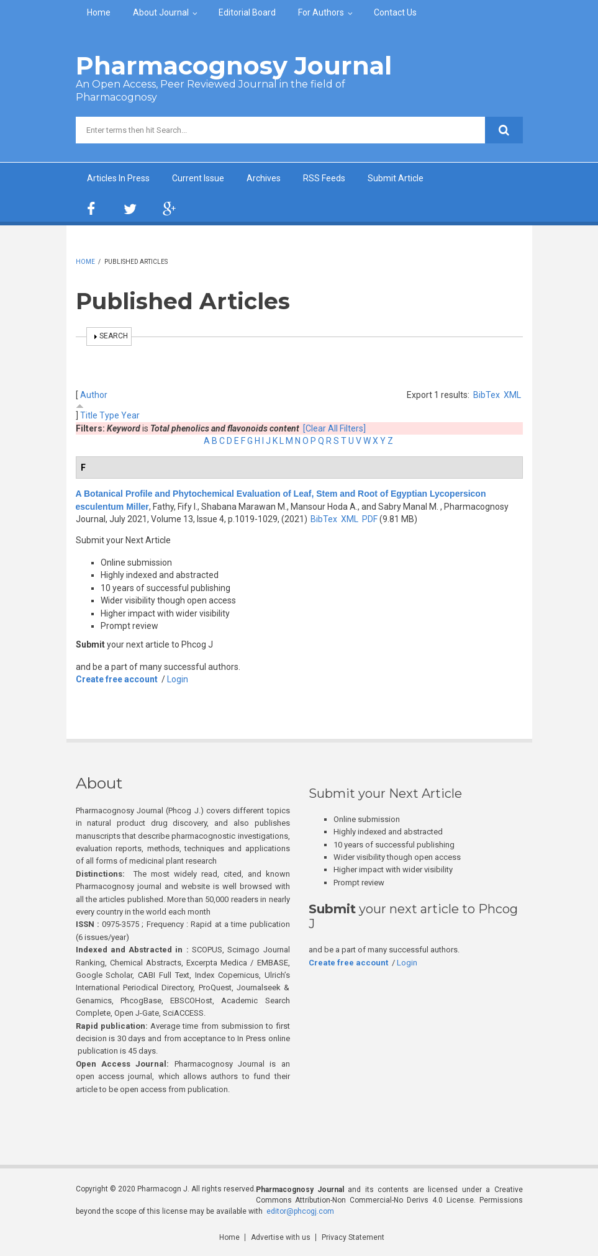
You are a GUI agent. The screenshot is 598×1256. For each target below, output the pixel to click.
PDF (370, 519)
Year (130, 415)
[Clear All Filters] (334, 428)
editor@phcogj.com (300, 1211)
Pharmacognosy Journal (234, 65)
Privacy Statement (353, 1237)
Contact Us (395, 12)
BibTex (486, 395)
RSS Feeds (324, 178)
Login (177, 679)
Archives (264, 178)
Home (99, 12)
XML (512, 395)
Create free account (117, 679)
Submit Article (396, 178)
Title (88, 415)
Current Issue (198, 178)
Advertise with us (280, 1237)
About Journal (161, 12)
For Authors (321, 12)
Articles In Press (118, 178)
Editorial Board (247, 12)
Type (109, 415)
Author (93, 395)
